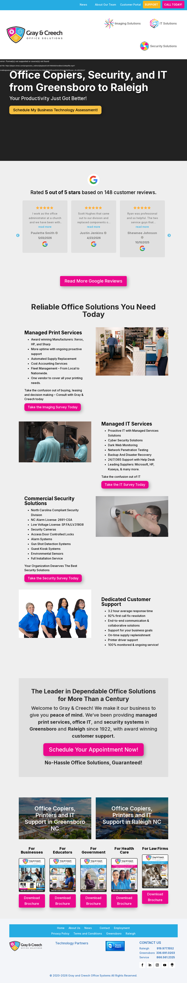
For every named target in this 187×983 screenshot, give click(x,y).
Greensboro (114, 933)
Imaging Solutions (122, 23)
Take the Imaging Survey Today (53, 407)
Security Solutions (158, 46)
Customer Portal (130, 4)
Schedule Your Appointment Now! (93, 749)
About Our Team (105, 4)
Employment (122, 927)
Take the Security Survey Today (53, 578)
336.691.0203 (165, 952)
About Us (74, 927)
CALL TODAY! (173, 4)
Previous (18, 235)
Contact (105, 927)
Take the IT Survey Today (125, 484)
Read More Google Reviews (93, 281)
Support (151, 4)
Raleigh (131, 933)
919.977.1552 (165, 948)
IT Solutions (163, 23)
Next (169, 235)
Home (61, 927)
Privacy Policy (60, 933)
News (83, 4)
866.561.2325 (166, 957)
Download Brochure (32, 901)
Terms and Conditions (87, 933)
